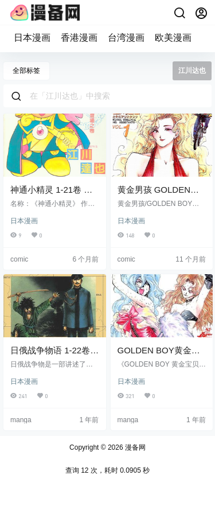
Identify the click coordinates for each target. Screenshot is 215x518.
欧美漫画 (173, 37)
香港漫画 (79, 37)
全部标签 (26, 71)
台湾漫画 (126, 37)
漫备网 (134, 447)
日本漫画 (32, 37)
